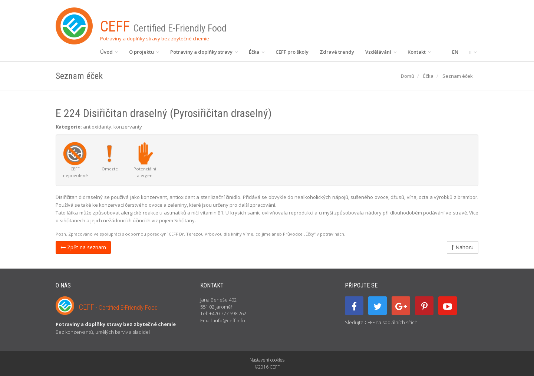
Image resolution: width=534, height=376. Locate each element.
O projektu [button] (144, 52)
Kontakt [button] (419, 52)
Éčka (428, 76)
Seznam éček (457, 76)
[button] (473, 52)
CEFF (118, 307)
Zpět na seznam (83, 247)
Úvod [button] (109, 52)
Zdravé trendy (337, 52)
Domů (407, 76)
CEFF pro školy (292, 52)
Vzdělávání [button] (380, 52)
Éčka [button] (256, 52)
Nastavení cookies (267, 360)
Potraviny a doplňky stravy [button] (204, 52)
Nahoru (463, 247)
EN (455, 52)
